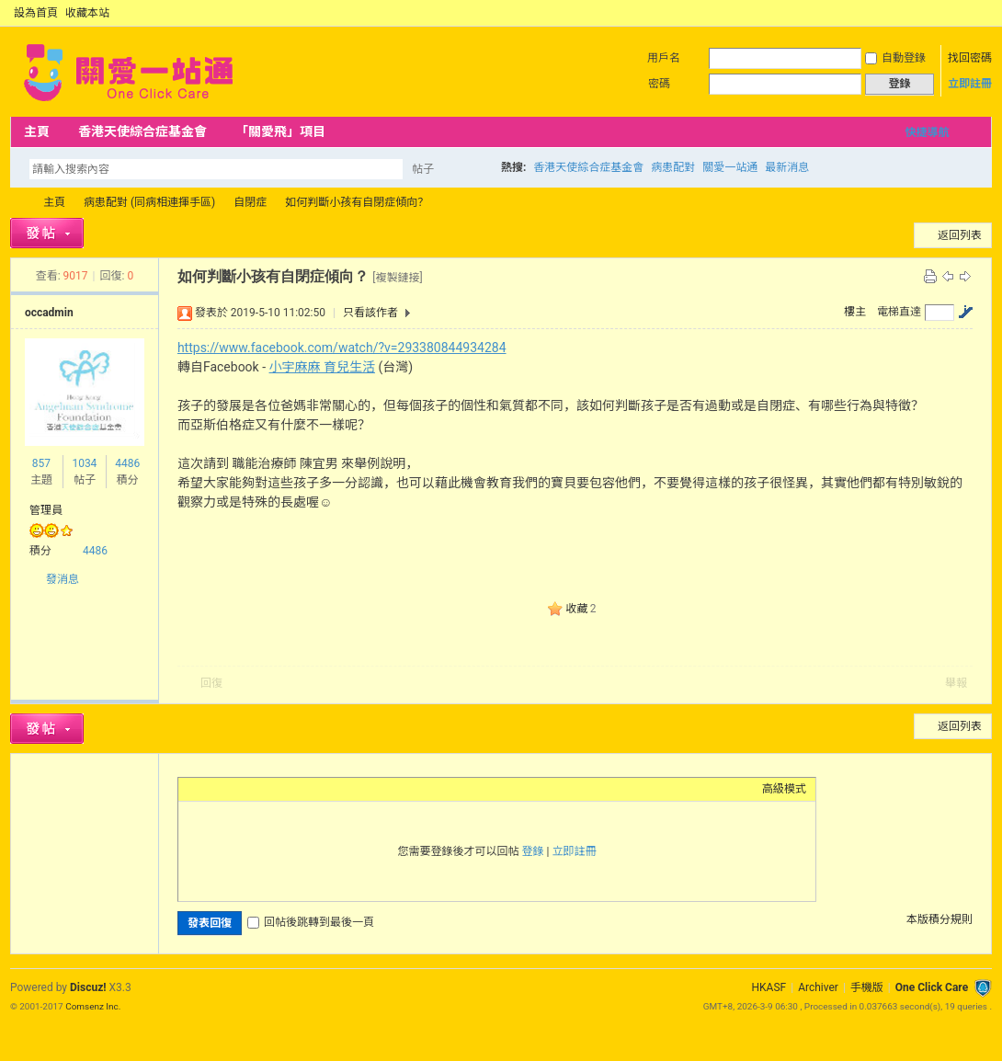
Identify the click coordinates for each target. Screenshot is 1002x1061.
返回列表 (960, 235)
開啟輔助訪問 (966, 13)
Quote (279, 789)
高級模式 (784, 788)
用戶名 (663, 57)
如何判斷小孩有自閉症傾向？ (356, 202)
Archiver (818, 987)
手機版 (866, 987)
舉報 (956, 683)
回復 (211, 683)
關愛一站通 (729, 167)
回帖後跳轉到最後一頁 (310, 922)
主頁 (37, 131)
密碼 (659, 83)
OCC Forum (17, 202)
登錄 (533, 851)
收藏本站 (87, 12)
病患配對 (673, 167)
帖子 (423, 169)
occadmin (49, 312)
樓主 (855, 311)
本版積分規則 (939, 919)
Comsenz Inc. (92, 1006)
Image (233, 789)
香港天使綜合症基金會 (142, 131)
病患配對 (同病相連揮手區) (149, 202)
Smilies (325, 789)
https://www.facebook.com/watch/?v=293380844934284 (342, 347)
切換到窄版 (981, 13)
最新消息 (787, 167)
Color (210, 789)
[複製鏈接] (397, 277)
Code (302, 789)
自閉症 (250, 202)
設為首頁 (36, 12)
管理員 (46, 510)
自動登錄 (895, 57)
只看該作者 (370, 312)
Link (256, 789)
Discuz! (88, 987)
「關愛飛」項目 (280, 131)
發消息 (62, 579)
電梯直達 (899, 311)
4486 (127, 463)
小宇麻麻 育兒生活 (322, 366)
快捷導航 (927, 132)
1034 (84, 463)
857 (41, 463)
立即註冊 (970, 83)
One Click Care (931, 987)
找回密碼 (970, 57)
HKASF (769, 987)
